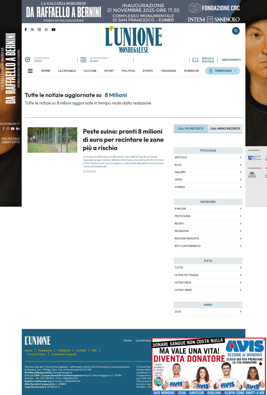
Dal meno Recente (225, 128)
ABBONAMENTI (231, 59)
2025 (178, 311)
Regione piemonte (187, 238)
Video (179, 179)
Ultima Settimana (186, 275)
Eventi (94, 61)
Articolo (181, 157)
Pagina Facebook (28, 29)
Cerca (236, 31)
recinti (179, 223)
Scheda (180, 187)
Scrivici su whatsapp (48, 29)
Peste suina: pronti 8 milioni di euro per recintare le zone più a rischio (123, 139)
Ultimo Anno (183, 290)
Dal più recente (191, 128)
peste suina (182, 216)
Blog (178, 164)
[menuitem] (46, 71)
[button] (30, 71)
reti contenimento (188, 246)
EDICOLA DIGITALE (203, 60)
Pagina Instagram (41, 29)
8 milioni (180, 208)
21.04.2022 (89, 171)
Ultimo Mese (183, 282)
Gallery (180, 172)
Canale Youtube (53, 29)
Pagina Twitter (34, 29)
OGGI (38, 61)
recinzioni (181, 231)
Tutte (179, 267)
